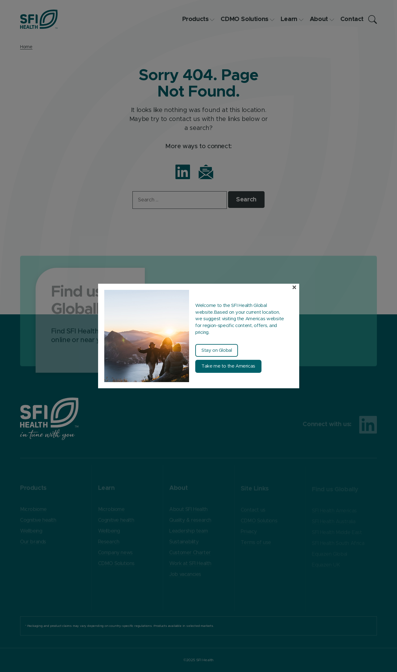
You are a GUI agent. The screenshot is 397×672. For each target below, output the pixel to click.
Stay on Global (216, 350)
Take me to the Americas (228, 366)
